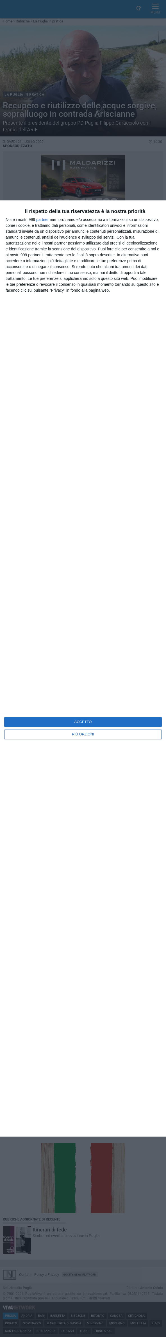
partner (42, 219)
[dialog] (83, 668)
